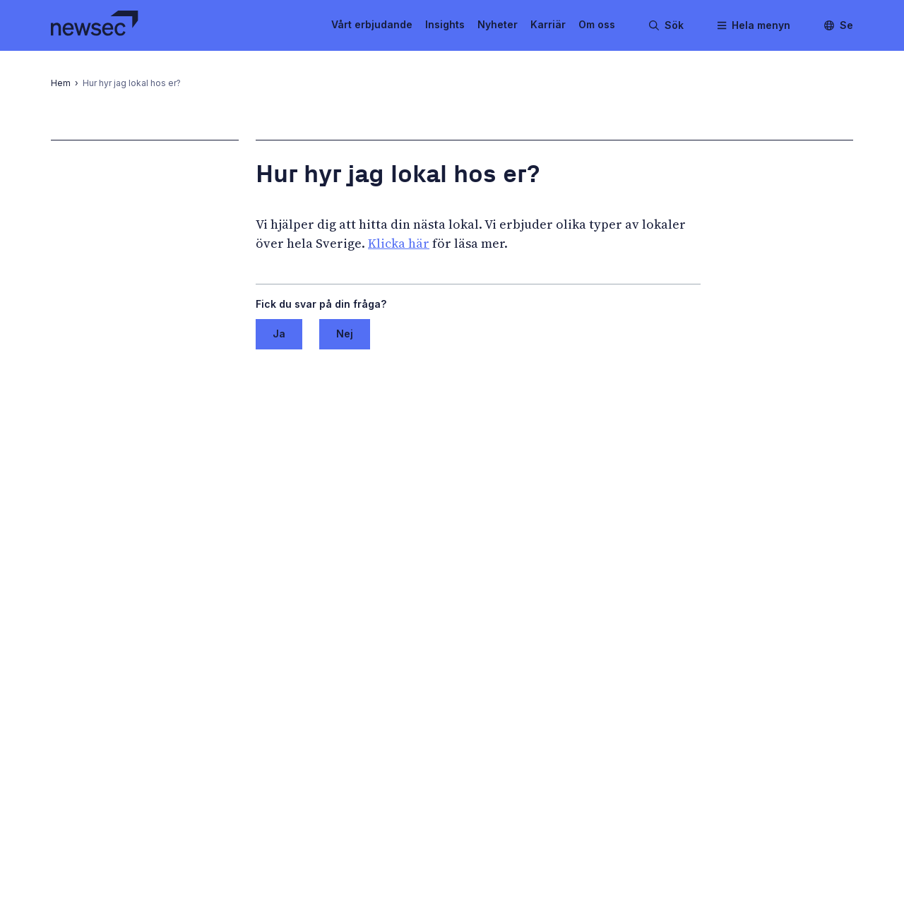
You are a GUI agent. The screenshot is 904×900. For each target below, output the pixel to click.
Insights (445, 24)
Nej (344, 334)
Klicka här (398, 243)
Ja (279, 334)
